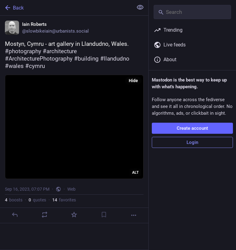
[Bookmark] (104, 214)
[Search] (192, 12)
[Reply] (14, 214)
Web (71, 189)
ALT (135, 172)
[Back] (66, 7)
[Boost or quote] (44, 214)
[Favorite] (74, 214)
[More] (133, 215)
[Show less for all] (140, 7)
